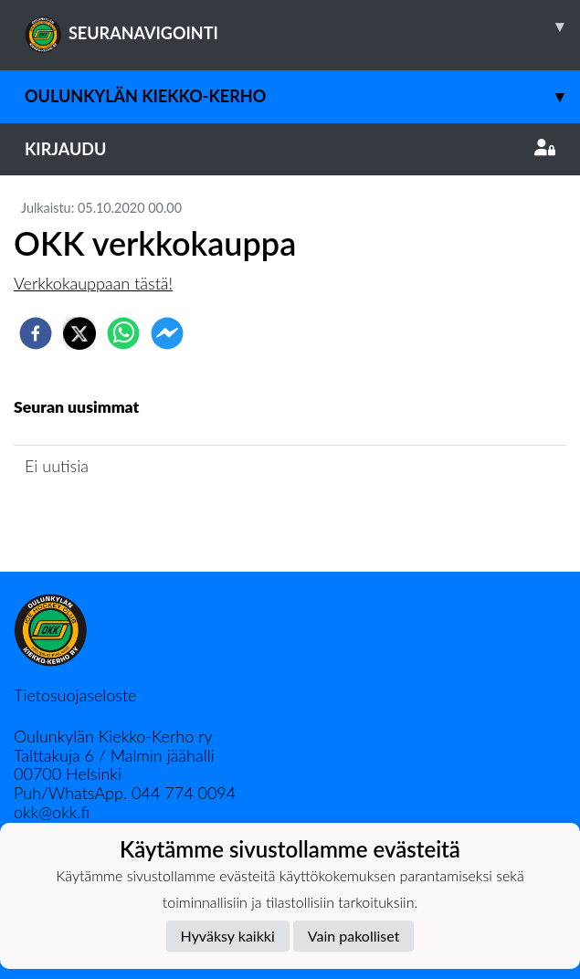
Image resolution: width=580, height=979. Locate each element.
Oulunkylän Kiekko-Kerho (302, 96)
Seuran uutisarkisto (94, 517)
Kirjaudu (290, 149)
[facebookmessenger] (167, 333)
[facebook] (35, 333)
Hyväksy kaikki (228, 935)
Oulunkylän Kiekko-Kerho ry (113, 736)
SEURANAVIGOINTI (302, 26)
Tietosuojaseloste (75, 695)
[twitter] (79, 333)
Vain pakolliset (354, 935)
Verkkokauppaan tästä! (93, 283)
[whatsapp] (123, 333)
